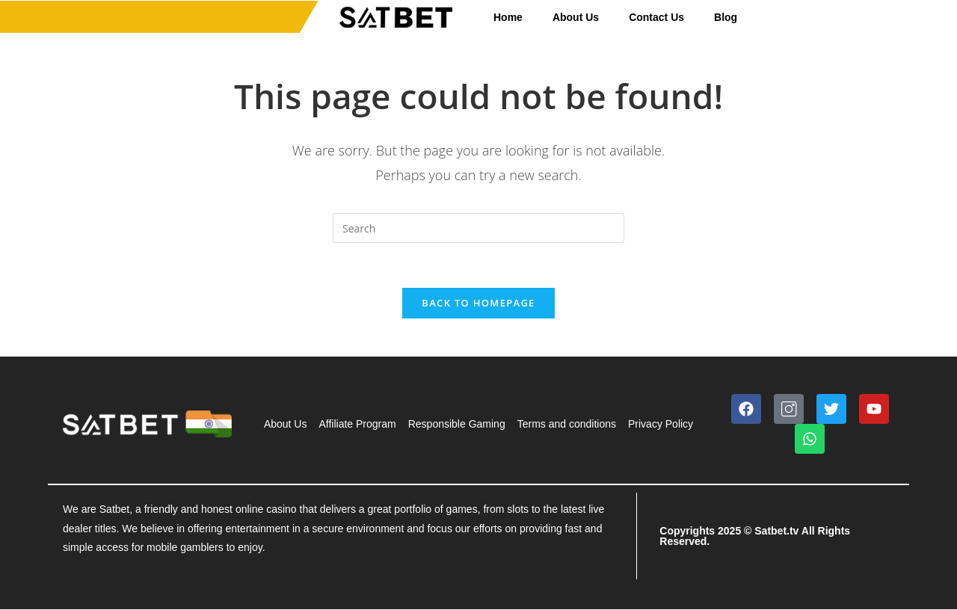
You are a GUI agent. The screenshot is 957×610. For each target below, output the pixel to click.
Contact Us (656, 17)
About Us (576, 17)
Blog (725, 17)
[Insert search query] (478, 228)
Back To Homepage (478, 303)
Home (508, 17)
